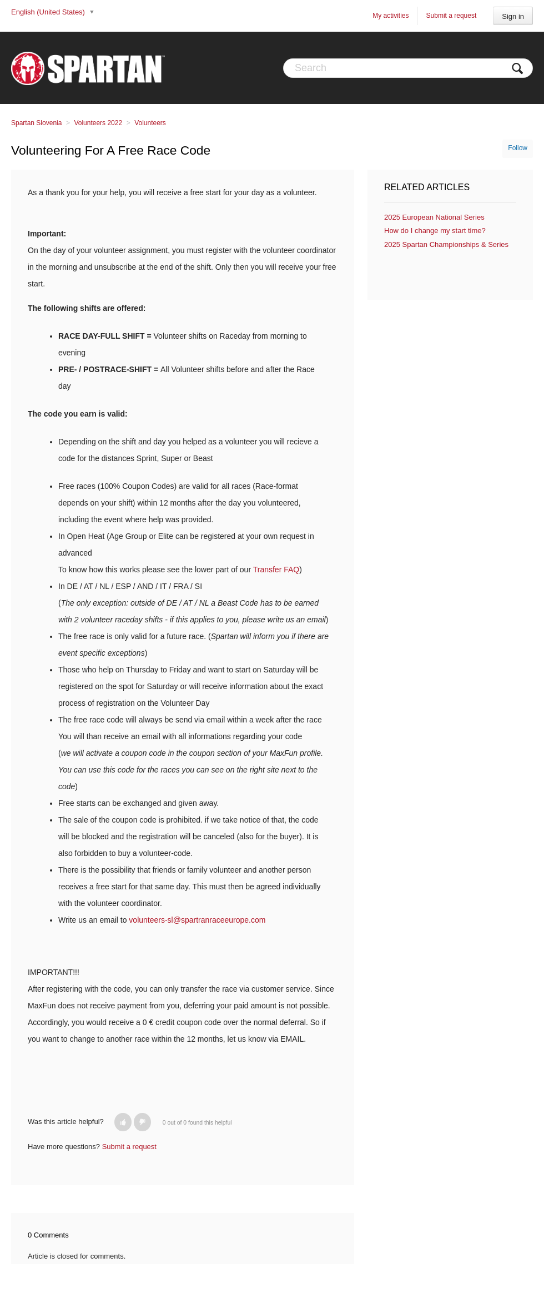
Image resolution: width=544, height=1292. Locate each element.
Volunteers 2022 (98, 123)
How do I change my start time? (435, 230)
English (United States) (49, 12)
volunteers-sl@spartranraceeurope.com (197, 919)
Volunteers (150, 123)
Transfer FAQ (276, 569)
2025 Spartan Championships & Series (446, 244)
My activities (390, 15)
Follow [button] (517, 148)
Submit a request (451, 15)
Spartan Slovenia (36, 123)
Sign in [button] (513, 16)
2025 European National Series (434, 217)
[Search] (408, 68)
